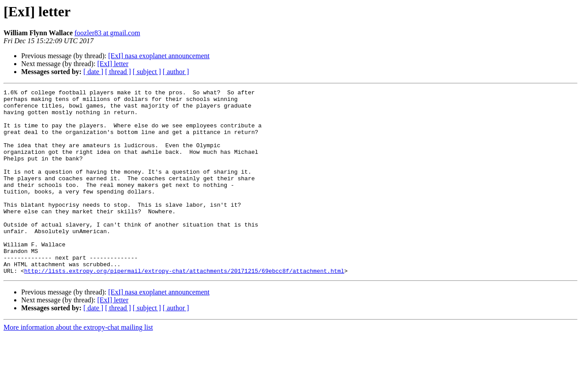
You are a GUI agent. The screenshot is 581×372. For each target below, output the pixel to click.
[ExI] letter (112, 63)
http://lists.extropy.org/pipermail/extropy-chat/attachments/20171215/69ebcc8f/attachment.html (184, 308)
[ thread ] (118, 71)
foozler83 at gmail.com (107, 33)
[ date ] (93, 71)
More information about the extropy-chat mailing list (78, 364)
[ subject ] (147, 71)
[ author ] (176, 71)
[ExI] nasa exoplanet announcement (159, 56)
